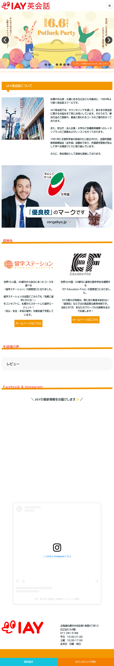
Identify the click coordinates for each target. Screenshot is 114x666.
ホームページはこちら (29, 323)
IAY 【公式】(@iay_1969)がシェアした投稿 (57, 599)
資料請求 (28, 662)
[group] (57, 40)
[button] (46, 64)
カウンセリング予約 (85, 662)
